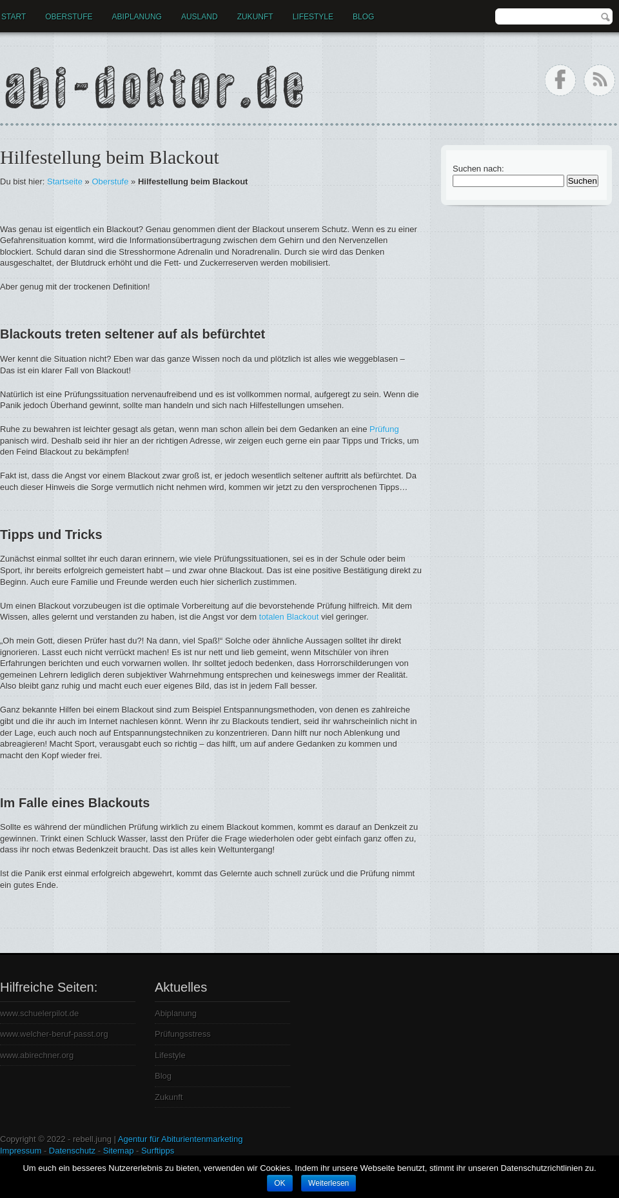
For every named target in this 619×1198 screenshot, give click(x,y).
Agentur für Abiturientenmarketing (180, 1139)
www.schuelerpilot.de (39, 1013)
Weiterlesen (328, 1183)
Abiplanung (137, 16)
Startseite (65, 181)
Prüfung (384, 429)
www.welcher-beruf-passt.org (54, 1034)
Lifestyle (313, 16)
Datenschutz (72, 1150)
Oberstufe (68, 16)
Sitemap (118, 1150)
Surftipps (157, 1150)
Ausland (199, 16)
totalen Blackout (289, 617)
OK (279, 1183)
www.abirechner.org (37, 1055)
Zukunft (255, 16)
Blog (363, 16)
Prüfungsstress (183, 1034)
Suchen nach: (478, 168)
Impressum (20, 1150)
